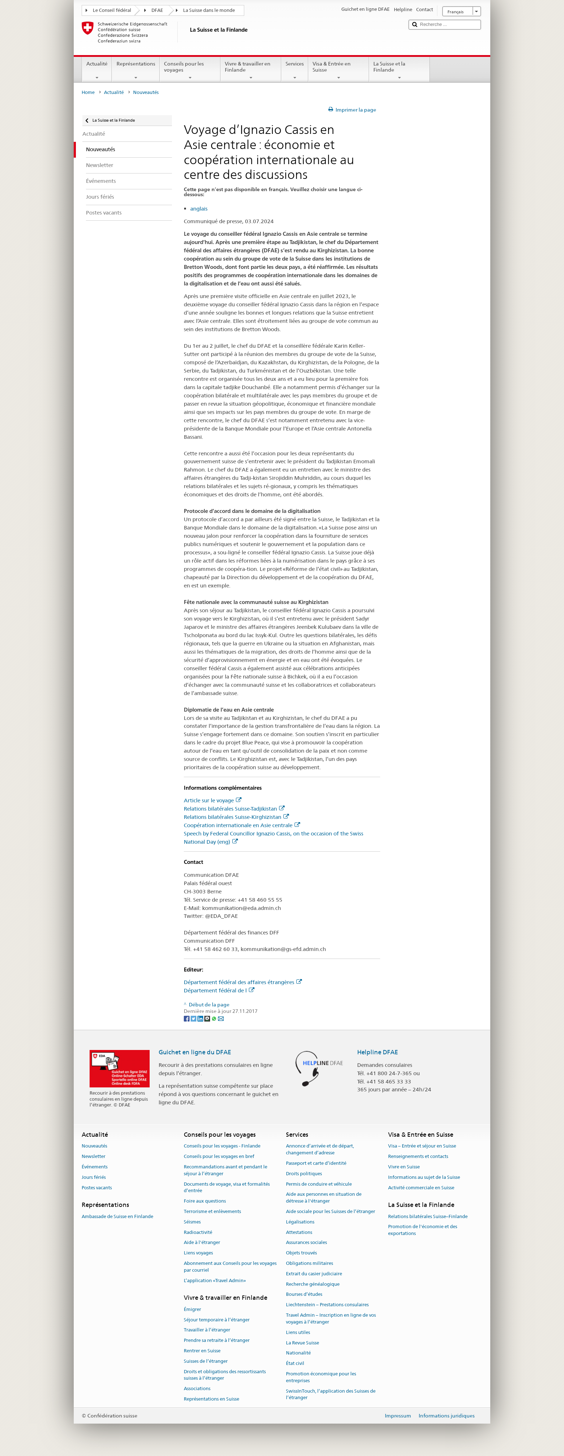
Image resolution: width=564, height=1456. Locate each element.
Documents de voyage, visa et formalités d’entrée (227, 1187)
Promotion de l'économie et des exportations (422, 1230)
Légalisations (300, 1222)
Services (295, 70)
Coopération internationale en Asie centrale (242, 825)
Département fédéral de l (219, 990)
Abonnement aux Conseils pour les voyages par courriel (230, 1267)
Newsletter (93, 1156)
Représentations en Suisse (211, 1399)
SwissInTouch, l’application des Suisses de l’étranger (331, 1394)
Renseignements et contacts (418, 1156)
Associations (197, 1388)
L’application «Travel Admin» (215, 1280)
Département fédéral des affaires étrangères (243, 982)
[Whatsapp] (214, 1018)
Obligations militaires (309, 1263)
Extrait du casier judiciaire (314, 1273)
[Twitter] (194, 1018)
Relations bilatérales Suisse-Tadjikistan (234, 808)
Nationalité (298, 1353)
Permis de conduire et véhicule (319, 1184)
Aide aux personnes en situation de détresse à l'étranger (323, 1198)
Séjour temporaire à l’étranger (217, 1319)
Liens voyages (198, 1253)
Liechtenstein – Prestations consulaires (327, 1305)
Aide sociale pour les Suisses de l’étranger (330, 1211)
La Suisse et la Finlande (399, 70)
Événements (95, 1166)
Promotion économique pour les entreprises (321, 1377)
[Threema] (207, 1018)
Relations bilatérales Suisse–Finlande (428, 1216)
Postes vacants (97, 1187)
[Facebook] (187, 1018)
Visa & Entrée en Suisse (339, 70)
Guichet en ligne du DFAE (195, 1052)
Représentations (135, 70)
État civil (295, 1363)
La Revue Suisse (302, 1342)
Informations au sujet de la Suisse (424, 1177)
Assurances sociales (306, 1242)
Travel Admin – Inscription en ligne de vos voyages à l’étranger (331, 1318)
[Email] (221, 1018)
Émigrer (192, 1309)
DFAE (157, 10)
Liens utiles (298, 1332)
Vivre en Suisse (404, 1166)
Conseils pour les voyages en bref (219, 1156)
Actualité (97, 70)
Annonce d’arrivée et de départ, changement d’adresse (320, 1150)
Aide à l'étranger (202, 1242)
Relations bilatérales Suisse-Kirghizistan (236, 816)
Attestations (299, 1232)
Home (88, 92)
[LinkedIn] (200, 1018)
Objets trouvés (301, 1253)
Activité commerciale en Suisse (421, 1187)
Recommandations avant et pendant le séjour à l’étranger (225, 1170)
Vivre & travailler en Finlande (251, 70)
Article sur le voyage (212, 800)
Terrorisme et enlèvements (212, 1211)
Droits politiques (304, 1173)
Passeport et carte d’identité (316, 1163)
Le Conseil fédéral (112, 10)
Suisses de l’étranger (206, 1361)
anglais (199, 208)
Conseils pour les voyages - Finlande (222, 1146)
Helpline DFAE (377, 1052)
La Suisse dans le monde (209, 10)
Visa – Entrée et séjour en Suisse (422, 1146)
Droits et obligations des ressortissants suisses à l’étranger (225, 1375)
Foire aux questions (205, 1201)
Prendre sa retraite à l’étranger (217, 1340)
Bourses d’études (304, 1294)
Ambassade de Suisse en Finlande (117, 1216)
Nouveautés (94, 1146)
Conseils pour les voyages (190, 70)
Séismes (192, 1222)
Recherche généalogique (313, 1284)
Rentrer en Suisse (202, 1350)
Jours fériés (94, 1177)
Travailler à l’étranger (207, 1330)
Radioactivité (198, 1232)
